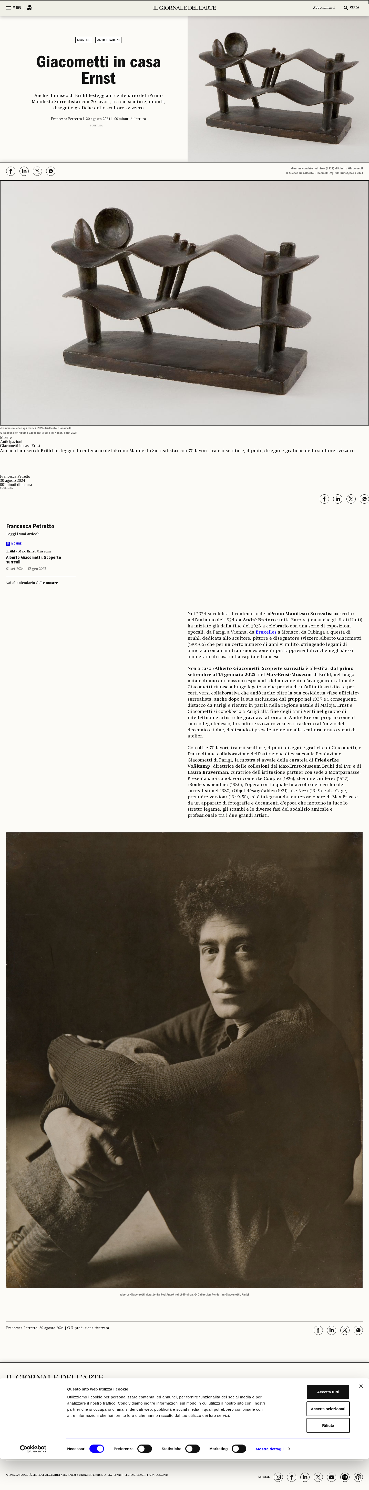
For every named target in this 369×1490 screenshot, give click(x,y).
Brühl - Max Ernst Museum (28, 551)
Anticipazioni (108, 40)
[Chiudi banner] (361, 1417)
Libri (203, 1404)
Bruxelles (266, 632)
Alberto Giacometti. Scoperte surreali (33, 560)
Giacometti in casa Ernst (98, 72)
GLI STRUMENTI (274, 1396)
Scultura (96, 125)
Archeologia (127, 1408)
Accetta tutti (313, 1423)
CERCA (354, 7)
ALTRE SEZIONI (213, 1396)
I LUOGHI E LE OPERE (127, 1398)
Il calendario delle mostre (279, 1406)
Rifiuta (313, 1456)
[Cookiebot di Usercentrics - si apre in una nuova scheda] (33, 1480)
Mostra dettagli (269, 1480)
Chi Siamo (340, 1396)
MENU (17, 8)
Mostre (83, 40)
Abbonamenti (324, 7)
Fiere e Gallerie (168, 1406)
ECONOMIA (169, 1396)
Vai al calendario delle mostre (32, 583)
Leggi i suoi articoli (22, 534)
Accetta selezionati (313, 1440)
